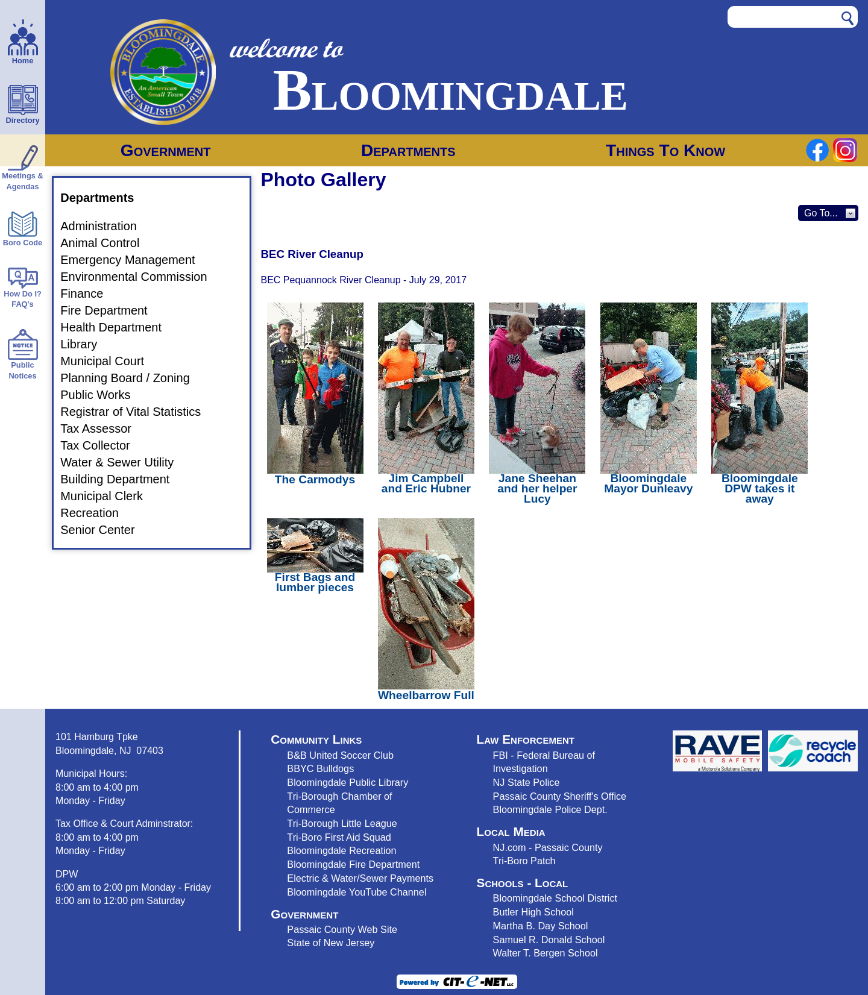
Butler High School (533, 911)
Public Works (102, 394)
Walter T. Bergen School (545, 952)
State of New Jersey (330, 942)
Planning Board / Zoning (132, 378)
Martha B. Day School (540, 925)
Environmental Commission (141, 276)
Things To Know (665, 150)
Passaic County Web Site (342, 929)
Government (166, 150)
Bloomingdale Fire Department (353, 864)
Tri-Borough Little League (342, 823)
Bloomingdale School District (555, 898)
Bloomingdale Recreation (341, 850)
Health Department (118, 327)
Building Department (122, 479)
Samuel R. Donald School (549, 939)
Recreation (97, 512)
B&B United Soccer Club (340, 755)
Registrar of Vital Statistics (138, 411)
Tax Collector (102, 445)
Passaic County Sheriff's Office (560, 796)
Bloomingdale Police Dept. (550, 809)
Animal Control (107, 243)
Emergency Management (135, 259)
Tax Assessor (103, 428)
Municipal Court (109, 361)
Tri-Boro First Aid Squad (339, 837)
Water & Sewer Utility (124, 462)
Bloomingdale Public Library (347, 782)
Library (86, 344)
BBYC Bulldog (318, 768)
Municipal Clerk (109, 496)
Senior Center (104, 529)
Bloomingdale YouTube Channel (356, 892)
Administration (106, 226)
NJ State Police (526, 782)
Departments (408, 150)
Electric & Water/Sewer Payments (360, 878)
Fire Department (111, 310)
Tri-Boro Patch (524, 860)
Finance (89, 293)
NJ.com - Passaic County (548, 847)
